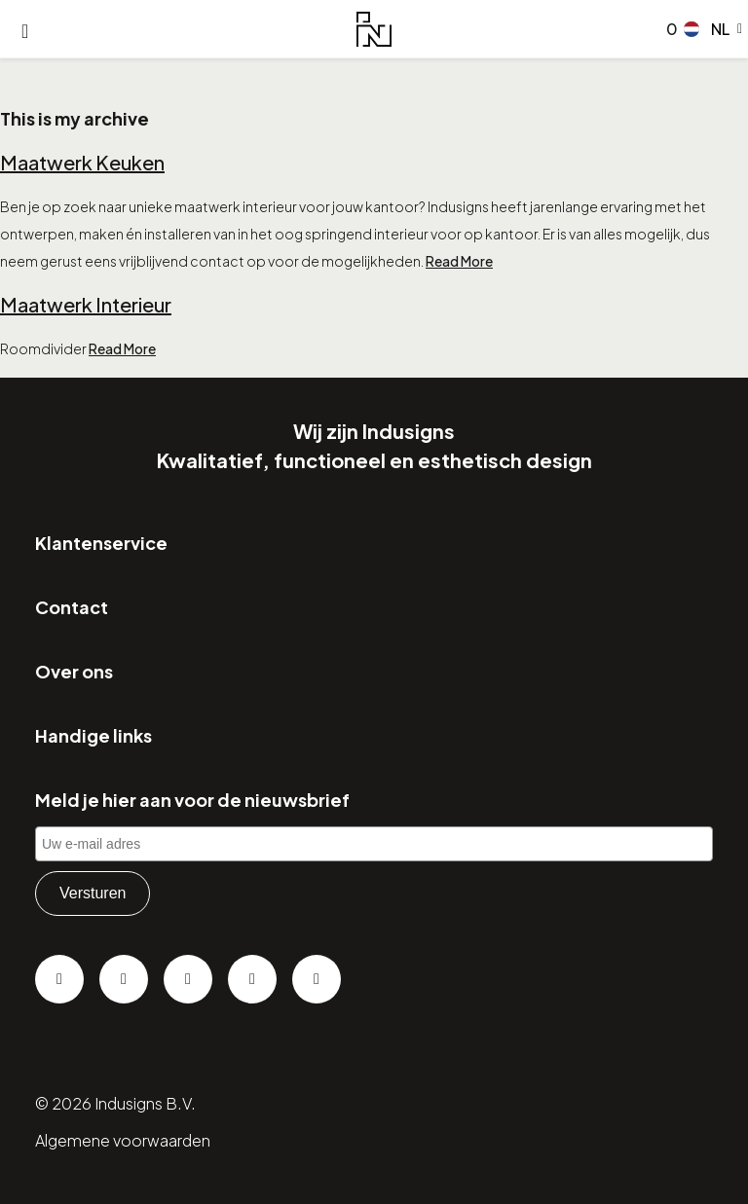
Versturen (92, 893)
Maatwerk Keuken (82, 162)
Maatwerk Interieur (85, 304)
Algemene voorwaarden (122, 1140)
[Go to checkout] (668, 29)
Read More (459, 261)
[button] (713, 29)
